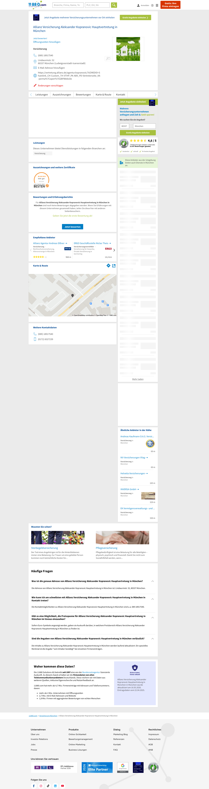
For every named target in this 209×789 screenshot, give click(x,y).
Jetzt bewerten (73, 226)
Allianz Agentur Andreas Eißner (48, 243)
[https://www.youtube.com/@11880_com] (62, 786)
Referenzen (118, 739)
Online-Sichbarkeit (77, 734)
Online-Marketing (77, 744)
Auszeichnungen (62, 94)
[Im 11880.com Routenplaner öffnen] (108, 265)
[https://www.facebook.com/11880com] (34, 786)
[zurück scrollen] (31, 94)
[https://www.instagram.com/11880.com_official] (41, 786)
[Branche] (68, 5)
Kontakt (120, 94)
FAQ (115, 750)
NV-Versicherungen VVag (132, 457)
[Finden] (114, 5)
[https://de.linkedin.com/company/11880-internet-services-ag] (55, 786)
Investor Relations (39, 739)
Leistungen (41, 94)
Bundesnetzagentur (91, 672)
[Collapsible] (152, 581)
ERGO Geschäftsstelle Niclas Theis (91, 243)
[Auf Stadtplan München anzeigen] (113, 265)
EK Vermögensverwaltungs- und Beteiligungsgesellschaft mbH (137, 508)
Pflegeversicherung (106, 547)
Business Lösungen (78, 750)
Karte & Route (103, 94)
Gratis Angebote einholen (135, 17)
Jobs (33, 744)
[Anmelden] (144, 5)
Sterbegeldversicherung (44, 547)
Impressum (153, 734)
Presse (34, 750)
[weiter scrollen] (155, 94)
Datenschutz (154, 739)
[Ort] (97, 5)
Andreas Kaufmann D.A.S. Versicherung (137, 436)
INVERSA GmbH (128, 489)
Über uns (35, 734)
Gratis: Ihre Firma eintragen (170, 5)
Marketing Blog (120, 734)
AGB (150, 744)
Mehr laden (138, 379)
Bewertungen (83, 94)
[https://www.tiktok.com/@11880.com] (48, 786)
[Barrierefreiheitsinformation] (153, 5)
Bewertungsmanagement (81, 739)
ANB (150, 750)
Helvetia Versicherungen (132, 473)
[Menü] (158, 5)
